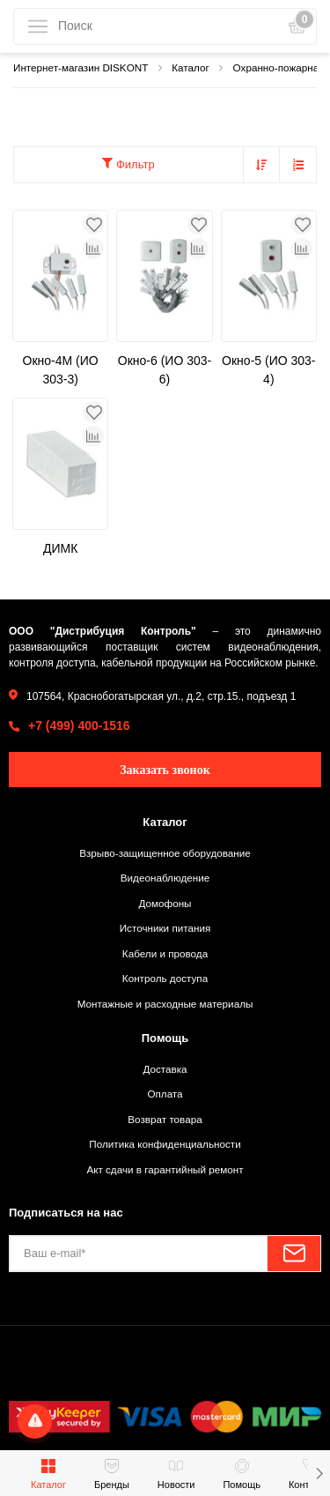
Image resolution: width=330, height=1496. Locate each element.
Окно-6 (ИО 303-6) (164, 370)
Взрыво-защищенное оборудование (165, 853)
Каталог (165, 822)
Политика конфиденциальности (164, 1144)
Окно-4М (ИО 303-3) (61, 370)
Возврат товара (165, 1119)
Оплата (164, 1093)
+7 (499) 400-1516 (79, 725)
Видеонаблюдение (165, 877)
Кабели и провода (165, 953)
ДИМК (60, 548)
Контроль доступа (165, 978)
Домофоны (164, 903)
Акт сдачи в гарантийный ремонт (164, 1169)
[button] (319, 1473)
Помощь (165, 1038)
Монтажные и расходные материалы (165, 1003)
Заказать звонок (165, 770)
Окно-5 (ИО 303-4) (268, 370)
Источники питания (165, 928)
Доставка (165, 1069)
